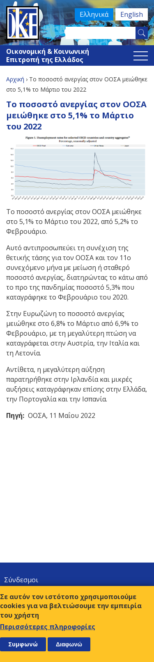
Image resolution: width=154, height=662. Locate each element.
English (131, 14)
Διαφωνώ (69, 644)
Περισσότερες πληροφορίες (47, 626)
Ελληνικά (94, 14)
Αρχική (15, 79)
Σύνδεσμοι (21, 579)
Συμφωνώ (23, 644)
